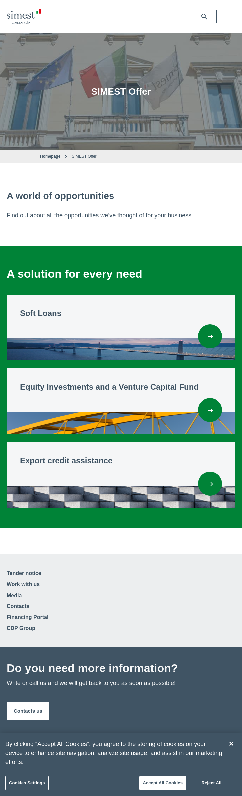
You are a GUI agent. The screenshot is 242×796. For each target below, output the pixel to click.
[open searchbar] (204, 16)
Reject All (211, 784)
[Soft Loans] (210, 336)
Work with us (23, 584)
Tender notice (24, 573)
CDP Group (21, 628)
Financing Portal (27, 617)
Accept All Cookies (163, 784)
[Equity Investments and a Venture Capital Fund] (210, 410)
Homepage (50, 156)
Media (14, 595)
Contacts (18, 606)
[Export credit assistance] (210, 483)
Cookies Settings (27, 784)
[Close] (231, 745)
